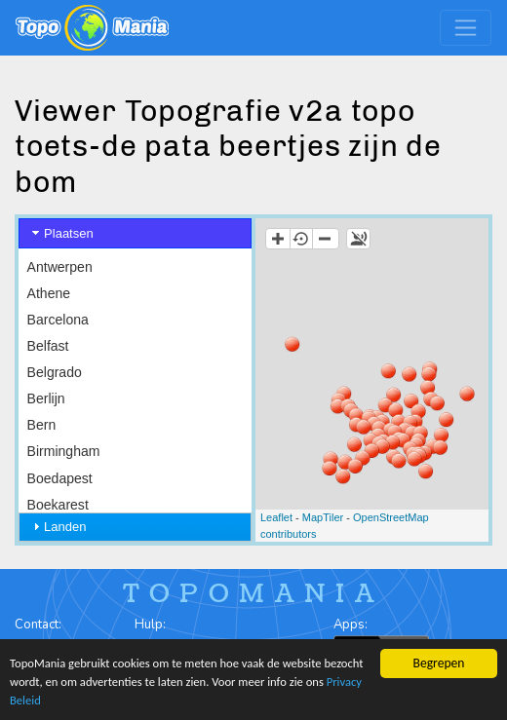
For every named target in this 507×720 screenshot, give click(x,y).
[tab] (135, 233)
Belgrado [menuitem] (54, 372)
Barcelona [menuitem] (58, 319)
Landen (65, 526)
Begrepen (439, 658)
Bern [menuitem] (42, 425)
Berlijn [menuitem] (46, 398)
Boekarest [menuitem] (58, 504)
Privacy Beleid (87, 700)
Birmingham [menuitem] (63, 451)
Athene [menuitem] (48, 293)
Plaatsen (69, 233)
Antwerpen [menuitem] (60, 267)
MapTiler (322, 517)
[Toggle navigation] (465, 28)
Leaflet (276, 517)
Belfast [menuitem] (48, 346)
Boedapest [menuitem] (60, 478)
